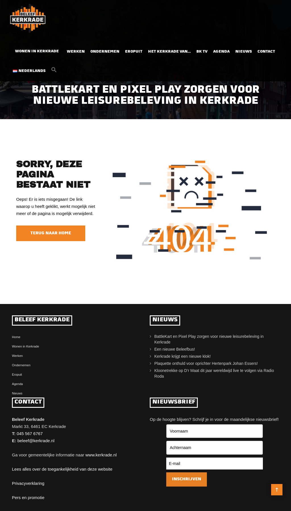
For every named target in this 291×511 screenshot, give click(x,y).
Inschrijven (186, 479)
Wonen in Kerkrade (37, 51)
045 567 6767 (30, 433)
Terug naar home (50, 233)
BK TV (201, 51)
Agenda (221, 51)
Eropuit (133, 51)
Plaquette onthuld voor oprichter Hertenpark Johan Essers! (206, 363)
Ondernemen (104, 51)
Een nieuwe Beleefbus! (174, 349)
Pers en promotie (28, 497)
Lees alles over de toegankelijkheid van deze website (62, 469)
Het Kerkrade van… (169, 51)
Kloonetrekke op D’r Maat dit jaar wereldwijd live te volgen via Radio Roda (214, 373)
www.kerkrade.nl (101, 454)
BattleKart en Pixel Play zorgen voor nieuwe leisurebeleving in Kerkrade (208, 339)
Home (16, 337)
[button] (54, 71)
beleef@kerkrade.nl (35, 440)
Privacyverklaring (28, 483)
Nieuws (243, 51)
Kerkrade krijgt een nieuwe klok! (182, 356)
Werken (76, 51)
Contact (266, 51)
